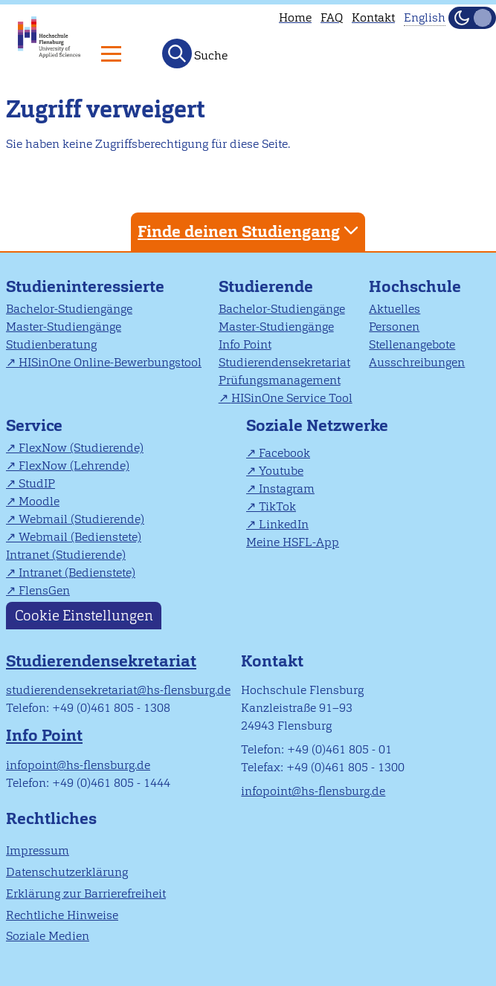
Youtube (281, 471)
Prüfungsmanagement (280, 380)
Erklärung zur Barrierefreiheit (86, 893)
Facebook (284, 453)
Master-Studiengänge (63, 326)
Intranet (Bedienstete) (77, 572)
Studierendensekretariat (284, 362)
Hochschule (415, 286)
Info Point (245, 344)
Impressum (37, 850)
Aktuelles (394, 309)
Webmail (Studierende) (81, 519)
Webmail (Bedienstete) (80, 537)
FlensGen (44, 590)
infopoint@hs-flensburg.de (78, 765)
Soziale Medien (47, 936)
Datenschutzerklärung (67, 872)
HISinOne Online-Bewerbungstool (110, 362)
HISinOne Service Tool (291, 398)
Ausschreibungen (417, 362)
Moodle (39, 501)
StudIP (37, 483)
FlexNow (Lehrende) (74, 465)
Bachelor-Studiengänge (69, 309)
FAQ (332, 17)
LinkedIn (284, 524)
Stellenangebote (412, 344)
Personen (394, 326)
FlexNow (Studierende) (81, 447)
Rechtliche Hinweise (62, 915)
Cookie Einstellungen (84, 615)
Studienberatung (51, 344)
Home (295, 17)
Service (34, 425)
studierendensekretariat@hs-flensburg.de (118, 690)
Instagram (287, 488)
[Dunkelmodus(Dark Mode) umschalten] (472, 18)
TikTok (277, 506)
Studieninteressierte (85, 286)
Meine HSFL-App (292, 542)
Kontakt (373, 17)
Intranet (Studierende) (66, 554)
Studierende (266, 286)
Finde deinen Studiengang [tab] (250, 230)
